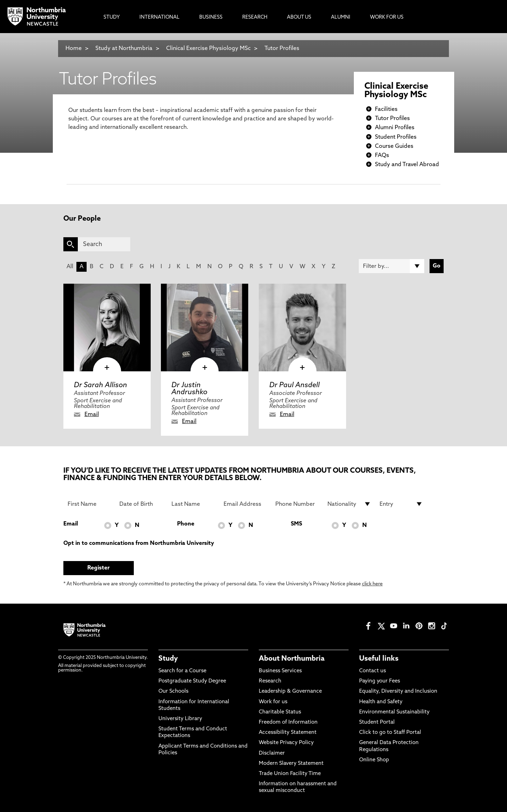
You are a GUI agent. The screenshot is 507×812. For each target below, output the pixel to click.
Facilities (386, 109)
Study (168, 658)
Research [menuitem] (254, 17)
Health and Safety (380, 702)
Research (270, 681)
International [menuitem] (159, 17)
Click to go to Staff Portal (390, 732)
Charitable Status (280, 712)
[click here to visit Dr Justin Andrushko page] (204, 327)
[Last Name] (193, 504)
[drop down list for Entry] (401, 504)
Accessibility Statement (288, 732)
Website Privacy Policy (286, 742)
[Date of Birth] (141, 504)
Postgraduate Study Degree (192, 681)
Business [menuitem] (211, 17)
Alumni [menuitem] (340, 17)
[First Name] (89, 504)
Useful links (379, 658)
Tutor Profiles (281, 48)
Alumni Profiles (394, 128)
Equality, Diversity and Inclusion (398, 691)
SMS (296, 524)
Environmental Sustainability (394, 712)
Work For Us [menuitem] (386, 17)
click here (372, 584)
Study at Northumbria (123, 48)
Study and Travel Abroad (407, 165)
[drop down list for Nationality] (349, 504)
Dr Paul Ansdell (294, 385)
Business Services (280, 671)
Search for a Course (182, 671)
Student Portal (377, 722)
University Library (180, 719)
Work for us (273, 702)
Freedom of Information (288, 722)
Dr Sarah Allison (100, 385)
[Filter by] (391, 266)
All (70, 267)
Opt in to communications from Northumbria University (138, 543)
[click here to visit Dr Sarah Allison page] (107, 327)
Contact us (372, 671)
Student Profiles (396, 137)
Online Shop (374, 760)
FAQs (382, 155)
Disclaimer (272, 753)
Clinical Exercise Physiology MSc (208, 48)
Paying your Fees (379, 681)
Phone (185, 524)
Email (91, 414)
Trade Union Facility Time (290, 773)
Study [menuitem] (112, 17)
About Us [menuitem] (299, 17)
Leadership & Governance (290, 691)
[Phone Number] (297, 504)
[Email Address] (245, 504)
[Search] (104, 244)
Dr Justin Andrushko (189, 389)
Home (73, 48)
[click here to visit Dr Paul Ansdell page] (302, 327)
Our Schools (173, 691)
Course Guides (394, 146)
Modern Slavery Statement (291, 763)
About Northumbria (292, 658)
